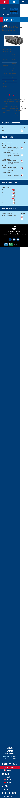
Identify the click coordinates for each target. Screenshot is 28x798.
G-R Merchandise (17, 231)
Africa (7, 789)
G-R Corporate (10, 231)
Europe (7, 777)
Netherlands (9, 780)
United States (9, 767)
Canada (7, 770)
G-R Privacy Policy (14, 233)
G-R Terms (20, 233)
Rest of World (9, 796)
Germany (7, 782)
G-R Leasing (7, 233)
